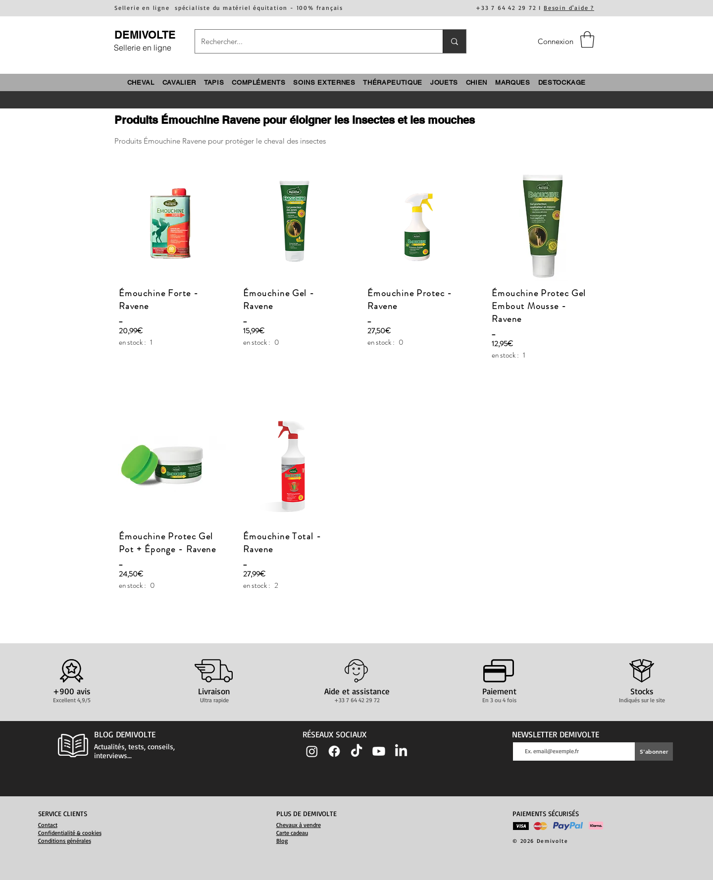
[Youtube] (378, 751)
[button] (587, 39)
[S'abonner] (654, 751)
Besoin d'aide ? (569, 7)
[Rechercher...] (311, 41)
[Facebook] (334, 751)
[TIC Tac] (356, 751)
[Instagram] (312, 751)
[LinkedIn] (401, 751)
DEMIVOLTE (145, 34)
